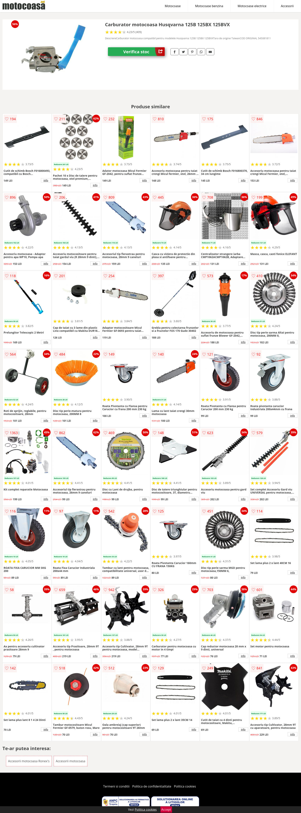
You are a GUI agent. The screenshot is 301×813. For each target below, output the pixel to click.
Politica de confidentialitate (151, 786)
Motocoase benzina (209, 6)
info (45, 180)
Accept (166, 809)
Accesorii (287, 6)
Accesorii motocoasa (70, 761)
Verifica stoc (144, 51)
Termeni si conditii (116, 786)
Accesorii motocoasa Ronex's (29, 761)
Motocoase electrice (252, 6)
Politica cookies (185, 786)
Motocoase (173, 6)
